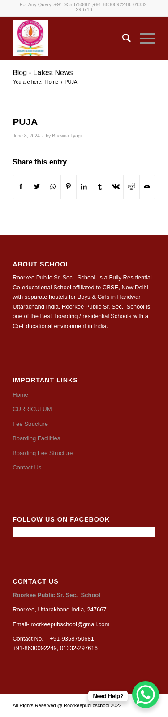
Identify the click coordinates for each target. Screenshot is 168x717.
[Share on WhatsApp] (52, 186)
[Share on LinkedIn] (84, 186)
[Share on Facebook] (21, 186)
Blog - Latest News (43, 72)
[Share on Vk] (115, 186)
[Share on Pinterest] (68, 186)
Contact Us (27, 467)
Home (20, 394)
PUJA (25, 121)
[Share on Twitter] (36, 186)
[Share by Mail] (147, 186)
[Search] (122, 38)
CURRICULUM (32, 409)
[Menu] (143, 38)
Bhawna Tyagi (67, 135)
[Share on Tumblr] (100, 186)
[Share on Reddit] (131, 186)
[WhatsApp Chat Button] (145, 694)
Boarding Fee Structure (43, 453)
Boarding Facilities (36, 438)
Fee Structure (30, 423)
